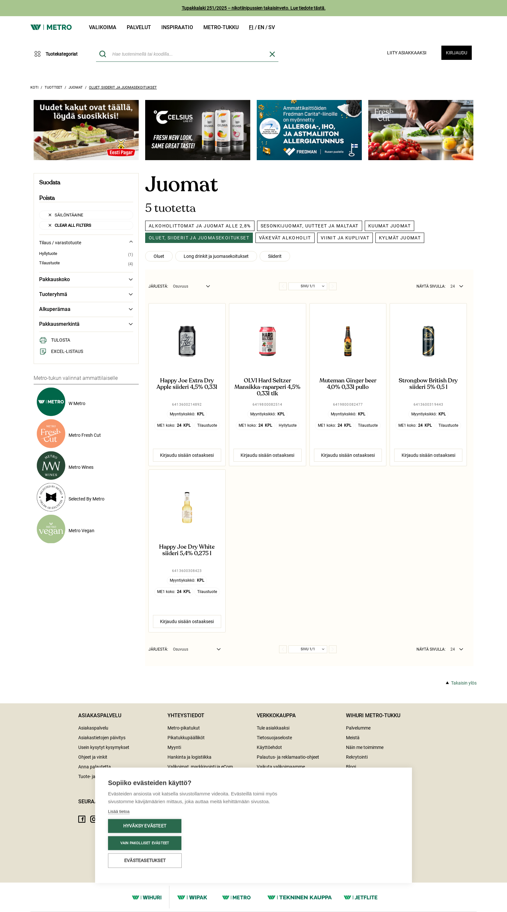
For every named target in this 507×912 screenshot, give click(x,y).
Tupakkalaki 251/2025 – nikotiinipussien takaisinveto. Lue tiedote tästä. (254, 8)
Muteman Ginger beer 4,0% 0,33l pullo (347, 384)
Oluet (159, 256)
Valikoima (102, 27)
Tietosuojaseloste (274, 737)
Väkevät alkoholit (285, 237)
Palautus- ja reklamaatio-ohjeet (288, 757)
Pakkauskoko (86, 279)
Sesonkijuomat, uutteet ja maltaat (310, 225)
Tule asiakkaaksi (273, 728)
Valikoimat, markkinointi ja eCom (200, 766)
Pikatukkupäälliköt (186, 737)
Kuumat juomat (389, 225)
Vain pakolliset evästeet (144, 843)
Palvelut (139, 27)
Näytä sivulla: (431, 286)
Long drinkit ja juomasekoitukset (216, 256)
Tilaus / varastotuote (86, 242)
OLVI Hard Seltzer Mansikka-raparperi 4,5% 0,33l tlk (267, 387)
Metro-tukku (221, 27)
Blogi (351, 766)
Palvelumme (358, 728)
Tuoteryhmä (86, 294)
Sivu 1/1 (308, 286)
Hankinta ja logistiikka (189, 757)
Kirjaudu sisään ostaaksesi (187, 455)
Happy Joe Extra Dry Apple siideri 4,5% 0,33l (186, 384)
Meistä (353, 737)
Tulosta (54, 340)
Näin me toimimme (364, 747)
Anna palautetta (94, 766)
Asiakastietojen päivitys (101, 737)
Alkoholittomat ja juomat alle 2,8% (200, 225)
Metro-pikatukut (183, 728)
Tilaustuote (49, 263)
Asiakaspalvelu (93, 728)
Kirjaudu (456, 52)
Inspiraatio (177, 27)
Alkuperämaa (86, 309)
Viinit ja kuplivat (345, 237)
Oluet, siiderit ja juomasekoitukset (123, 87)
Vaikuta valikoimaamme (281, 766)
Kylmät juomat (400, 237)
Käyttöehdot (269, 747)
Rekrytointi (357, 757)
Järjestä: (158, 286)
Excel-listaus (61, 351)
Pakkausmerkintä (86, 324)
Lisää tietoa (119, 810)
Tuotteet (53, 87)
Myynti (174, 747)
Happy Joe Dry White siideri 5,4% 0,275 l (187, 550)
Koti (34, 87)
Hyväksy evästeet (144, 825)
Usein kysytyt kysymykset (103, 747)
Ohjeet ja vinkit (92, 757)
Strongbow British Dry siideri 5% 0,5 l (428, 384)
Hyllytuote (48, 253)
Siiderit (275, 256)
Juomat (76, 87)
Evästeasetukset (145, 860)
